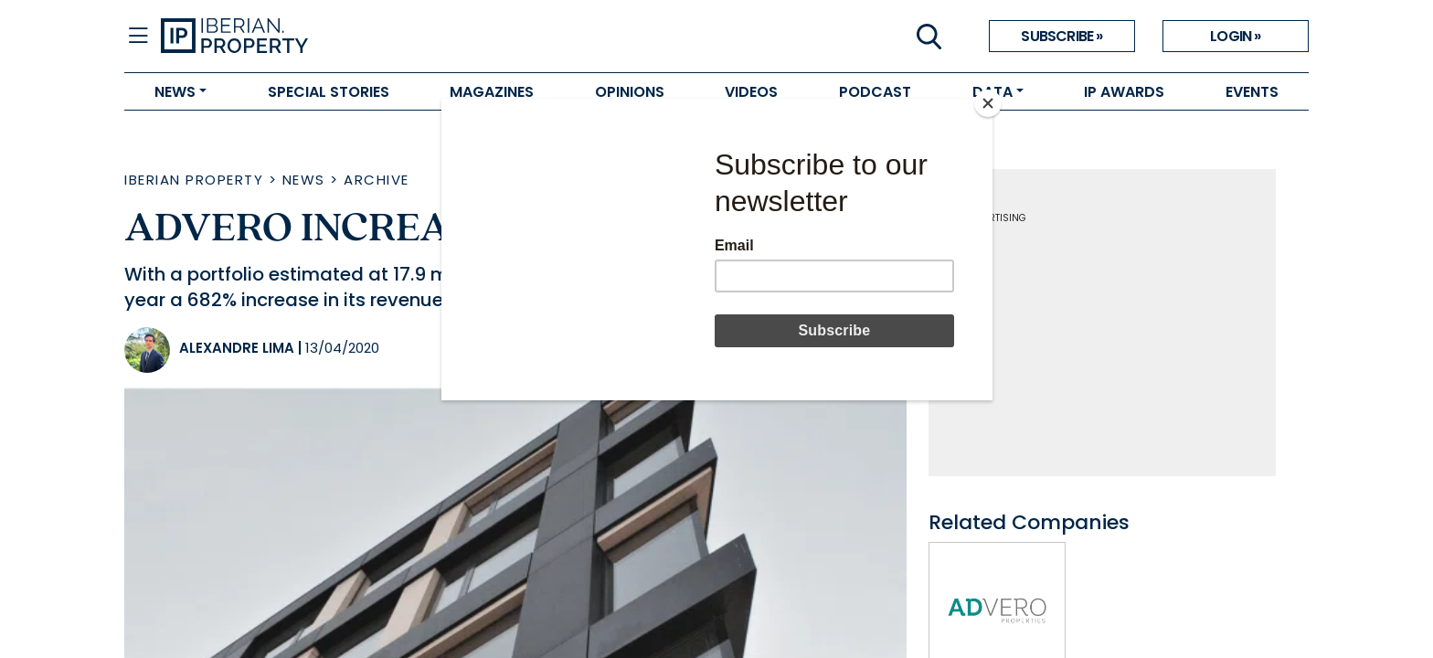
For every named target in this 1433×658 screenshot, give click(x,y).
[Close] (988, 103)
